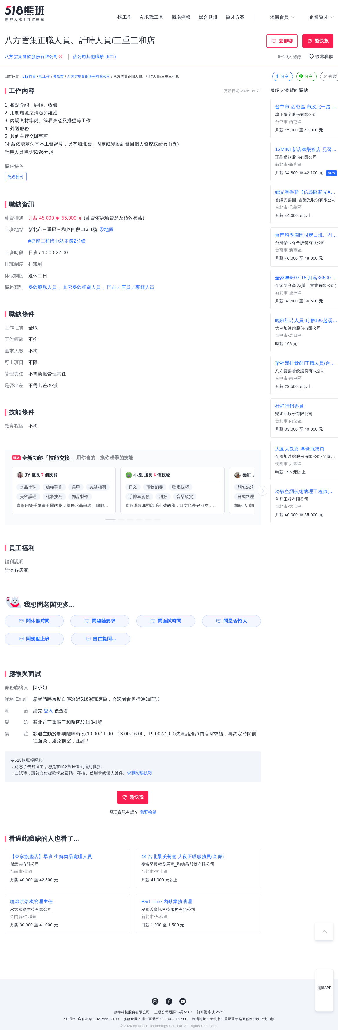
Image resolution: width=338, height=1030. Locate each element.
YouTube (182, 1001)
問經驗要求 (103, 620)
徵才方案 (235, 17)
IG (155, 1001)
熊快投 (322, 40)
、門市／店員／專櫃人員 (128, 287)
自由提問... (104, 638)
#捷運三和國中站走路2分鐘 (57, 241)
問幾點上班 (38, 638)
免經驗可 (15, 176)
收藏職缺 (324, 56)
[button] (110, 519)
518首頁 (29, 77)
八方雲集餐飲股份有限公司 (88, 77)
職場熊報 (181, 17)
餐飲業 (58, 77)
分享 (282, 76)
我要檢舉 (148, 812)
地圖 (109, 229)
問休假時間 (38, 620)
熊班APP (324, 988)
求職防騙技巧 (139, 773)
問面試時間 (169, 620)
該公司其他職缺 (94, 56)
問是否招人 (235, 620)
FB (169, 1001)
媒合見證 (208, 17)
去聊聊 (286, 40)
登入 (48, 710)
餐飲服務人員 (42, 287)
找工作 (124, 17)
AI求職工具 (152, 17)
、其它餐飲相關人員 (79, 287)
